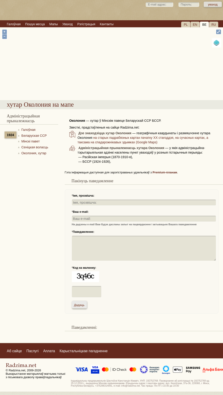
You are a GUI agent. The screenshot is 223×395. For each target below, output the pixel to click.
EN (195, 24)
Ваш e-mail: (80, 211)
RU (213, 24)
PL (186, 24)
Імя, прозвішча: (83, 195)
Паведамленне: (83, 231)
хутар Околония (128, 85)
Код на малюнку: (84, 267)
